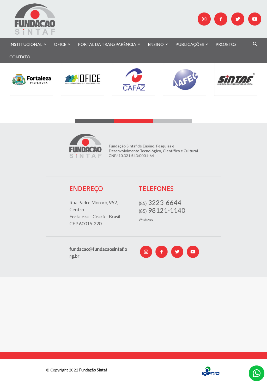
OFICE (62, 44)
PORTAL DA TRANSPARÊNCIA (109, 44)
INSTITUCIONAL (27, 44)
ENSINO (158, 44)
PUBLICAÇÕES (191, 44)
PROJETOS (226, 44)
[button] (255, 44)
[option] (31, 79)
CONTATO (19, 56)
